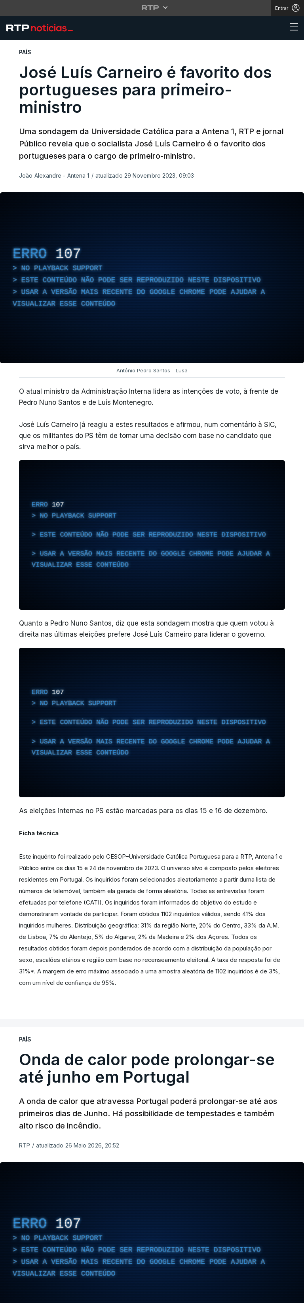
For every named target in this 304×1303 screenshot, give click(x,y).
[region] (152, 277)
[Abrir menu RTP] (152, 7)
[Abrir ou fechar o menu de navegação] (291, 28)
